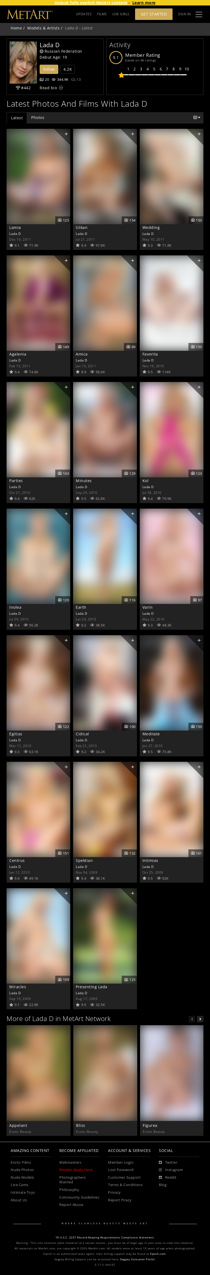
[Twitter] (168, 1162)
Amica (82, 354)
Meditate (151, 733)
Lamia (15, 227)
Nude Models (22, 1177)
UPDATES (84, 14)
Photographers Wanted (72, 1180)
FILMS (102, 14)
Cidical (82, 733)
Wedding (151, 227)
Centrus (17, 860)
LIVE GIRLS (121, 14)
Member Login (120, 1162)
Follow (49, 69)
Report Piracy (120, 1200)
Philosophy (69, 1189)
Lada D (15, 233)
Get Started (154, 14)
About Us (19, 1200)
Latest (17, 117)
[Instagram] (171, 1169)
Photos (37, 117)
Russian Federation (61, 51)
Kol (145, 480)
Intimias (150, 860)
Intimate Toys (23, 1192)
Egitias (15, 733)
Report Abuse (71, 1204)
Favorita (150, 354)
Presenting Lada (91, 986)
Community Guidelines (79, 1197)
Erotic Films (21, 1162)
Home (16, 28)
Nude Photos (22, 1169)
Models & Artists (43, 28)
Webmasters (70, 1162)
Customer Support (124, 1177)
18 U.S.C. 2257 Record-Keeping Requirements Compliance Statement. (105, 1237)
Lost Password (121, 1169)
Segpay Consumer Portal (137, 1259)
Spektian (84, 860)
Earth (81, 607)
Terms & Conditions (125, 1185)
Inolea (15, 607)
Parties (16, 480)
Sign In (184, 14)
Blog (163, 1185)
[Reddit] (168, 1177)
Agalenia (17, 354)
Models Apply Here (76, 1169)
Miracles (17, 986)
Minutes (84, 480)
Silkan (82, 227)
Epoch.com (158, 1254)
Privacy (114, 1192)
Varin (147, 607)
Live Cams (19, 1185)
